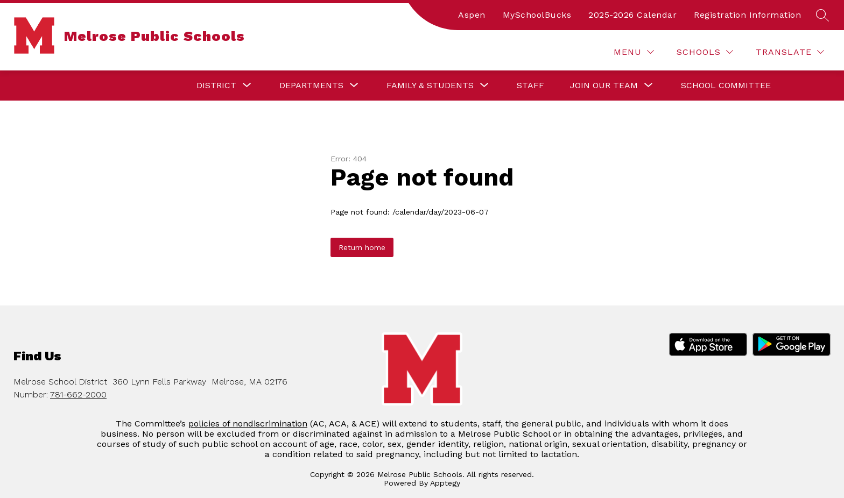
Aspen (472, 15)
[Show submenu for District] (216, 85)
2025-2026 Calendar (632, 15)
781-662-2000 (78, 394)
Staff (530, 85)
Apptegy (445, 483)
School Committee (726, 85)
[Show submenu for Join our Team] (604, 85)
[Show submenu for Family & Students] (430, 85)
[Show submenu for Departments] (311, 85)
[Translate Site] (790, 52)
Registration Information (747, 15)
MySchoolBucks (537, 15)
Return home (362, 247)
